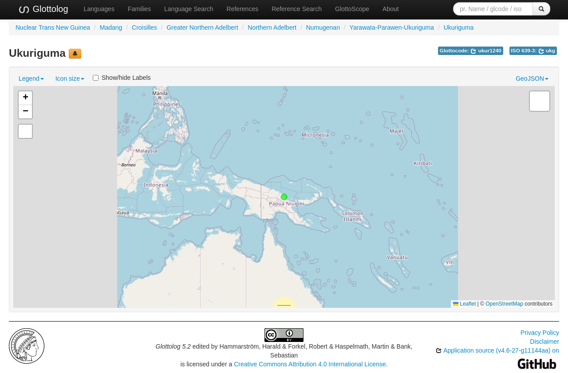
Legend (31, 78)
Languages (99, 8)
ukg (546, 50)
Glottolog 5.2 (173, 346)
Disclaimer (544, 341)
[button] (284, 196)
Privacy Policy (540, 332)
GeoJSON (532, 78)
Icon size (69, 78)
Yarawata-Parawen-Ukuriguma (392, 27)
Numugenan (323, 27)
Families (139, 8)
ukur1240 (485, 50)
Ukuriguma (459, 27)
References (243, 8)
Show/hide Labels (122, 77)
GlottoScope (352, 8)
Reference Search (297, 8)
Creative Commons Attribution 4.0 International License (310, 364)
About (391, 8)
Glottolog (43, 9)
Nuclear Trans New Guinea (53, 27)
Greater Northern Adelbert (202, 27)
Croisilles (144, 27)
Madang (111, 27)
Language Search (188, 8)
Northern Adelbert (272, 27)
